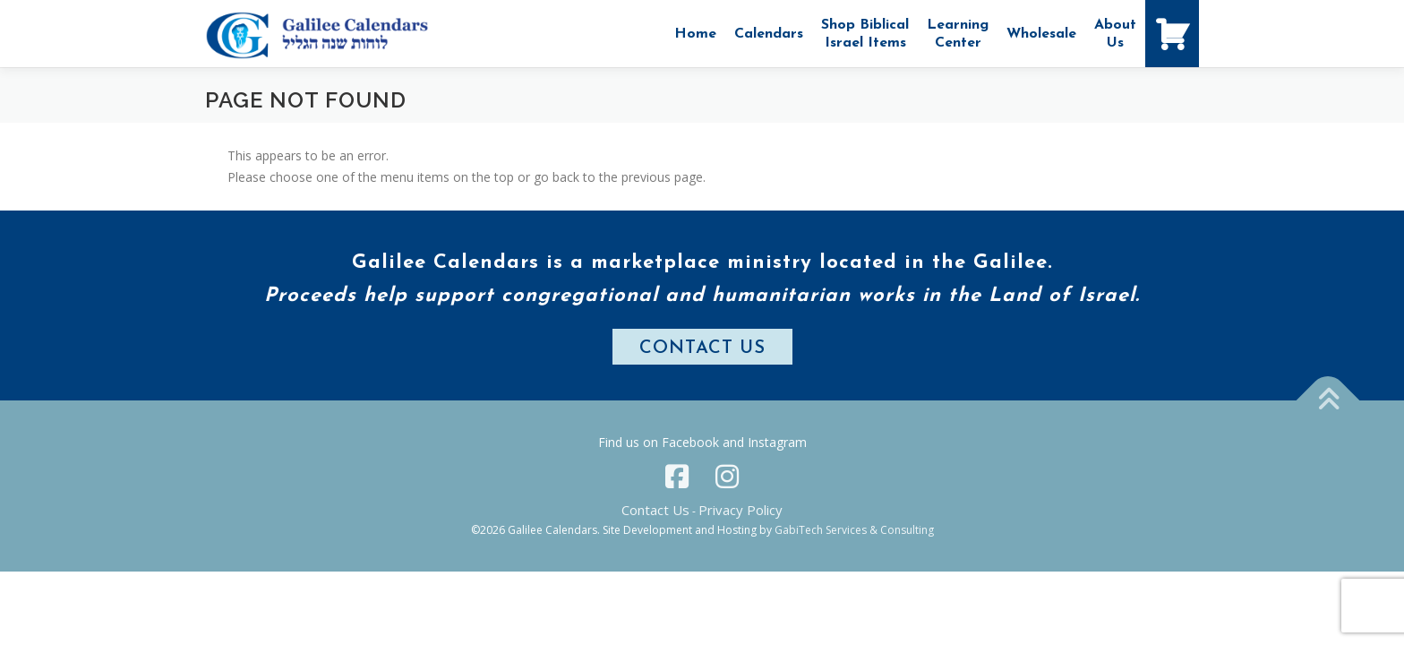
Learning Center (958, 34)
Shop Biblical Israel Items (865, 34)
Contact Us (655, 510)
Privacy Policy (740, 510)
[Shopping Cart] (1172, 33)
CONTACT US (702, 348)
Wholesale (1041, 34)
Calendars (768, 34)
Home (695, 34)
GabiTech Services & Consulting (854, 530)
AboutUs (1115, 34)
